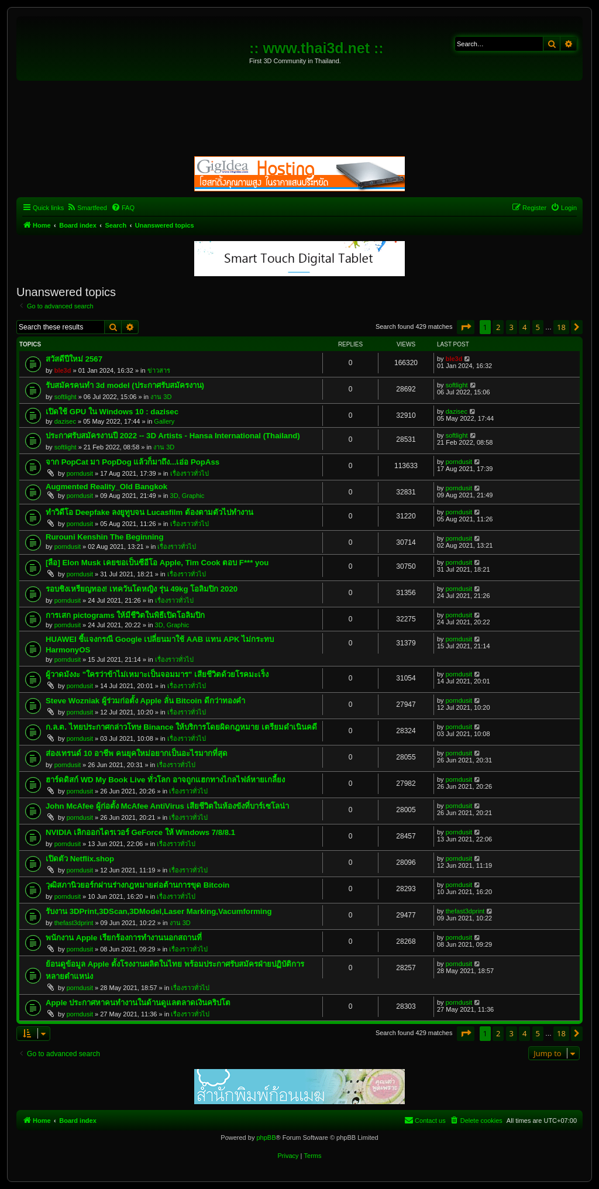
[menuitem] (87, 208)
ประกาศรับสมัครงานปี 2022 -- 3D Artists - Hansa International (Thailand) (173, 435)
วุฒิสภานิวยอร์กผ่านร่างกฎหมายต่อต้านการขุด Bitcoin (137, 885)
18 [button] (561, 327)
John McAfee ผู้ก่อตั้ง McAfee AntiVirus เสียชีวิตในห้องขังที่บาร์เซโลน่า (167, 806)
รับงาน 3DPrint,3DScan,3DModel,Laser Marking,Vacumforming (159, 911)
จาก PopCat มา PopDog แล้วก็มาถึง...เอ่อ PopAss (132, 462)
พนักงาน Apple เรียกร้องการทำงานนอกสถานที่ (124, 937)
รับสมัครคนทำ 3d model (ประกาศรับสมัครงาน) (125, 385)
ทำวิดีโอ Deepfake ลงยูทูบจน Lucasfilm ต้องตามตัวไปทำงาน (149, 512)
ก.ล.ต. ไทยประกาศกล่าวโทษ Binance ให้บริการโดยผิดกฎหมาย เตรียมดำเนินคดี (181, 727)
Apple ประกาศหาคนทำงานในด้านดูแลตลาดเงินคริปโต (138, 1002)
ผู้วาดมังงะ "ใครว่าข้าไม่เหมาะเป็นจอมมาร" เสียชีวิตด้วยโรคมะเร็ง (157, 674)
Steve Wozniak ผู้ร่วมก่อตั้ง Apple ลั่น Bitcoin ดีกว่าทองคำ (145, 700)
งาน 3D (160, 396)
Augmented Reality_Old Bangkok (106, 486)
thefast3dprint (74, 922)
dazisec (65, 421)
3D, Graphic (187, 495)
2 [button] (498, 327)
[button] (465, 327)
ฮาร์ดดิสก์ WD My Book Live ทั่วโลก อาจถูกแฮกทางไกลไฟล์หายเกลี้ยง (165, 779)
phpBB (266, 1137)
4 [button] (524, 327)
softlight (65, 396)
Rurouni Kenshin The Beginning (104, 536)
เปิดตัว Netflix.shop (80, 858)
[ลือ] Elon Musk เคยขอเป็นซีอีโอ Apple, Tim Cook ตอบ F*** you (157, 562)
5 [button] (538, 327)
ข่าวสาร (158, 370)
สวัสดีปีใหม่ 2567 (74, 359)
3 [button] (512, 327)
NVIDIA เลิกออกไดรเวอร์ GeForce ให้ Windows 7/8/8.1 (140, 832)
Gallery (164, 421)
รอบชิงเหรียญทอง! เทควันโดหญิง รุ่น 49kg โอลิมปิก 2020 (141, 589)
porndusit (80, 473)
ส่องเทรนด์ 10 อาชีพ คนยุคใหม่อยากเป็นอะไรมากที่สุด (137, 753)
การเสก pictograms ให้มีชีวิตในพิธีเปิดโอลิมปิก (125, 615)
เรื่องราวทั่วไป (189, 473)
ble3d (62, 370)
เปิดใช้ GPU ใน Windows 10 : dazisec (112, 411)
